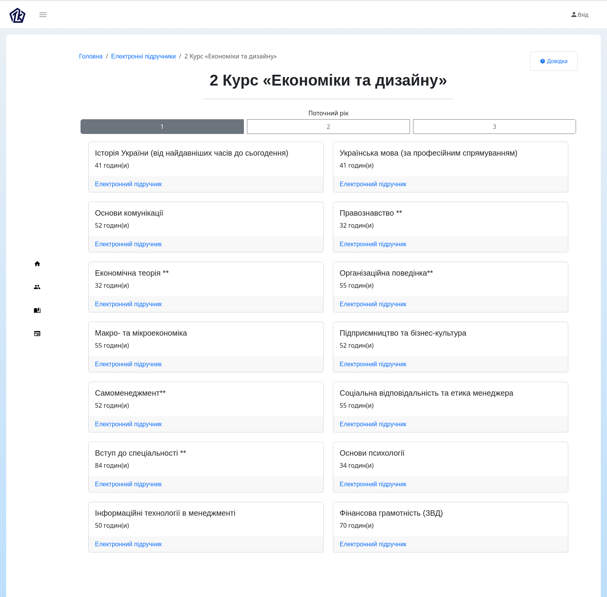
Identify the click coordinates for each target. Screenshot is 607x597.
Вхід (579, 15)
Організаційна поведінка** (375, 273)
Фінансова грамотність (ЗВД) (380, 513)
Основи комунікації (118, 213)
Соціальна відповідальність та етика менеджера (415, 393)
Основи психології (360, 453)
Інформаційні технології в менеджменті (154, 513)
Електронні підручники (132, 56)
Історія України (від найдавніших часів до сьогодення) (180, 153)
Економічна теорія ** (121, 273)
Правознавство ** (359, 213)
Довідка (542, 61)
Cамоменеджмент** (119, 393)
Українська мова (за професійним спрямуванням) (417, 153)
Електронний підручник (117, 184)
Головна (79, 56)
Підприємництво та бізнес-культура (391, 333)
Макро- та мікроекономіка (130, 333)
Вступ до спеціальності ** (129, 453)
